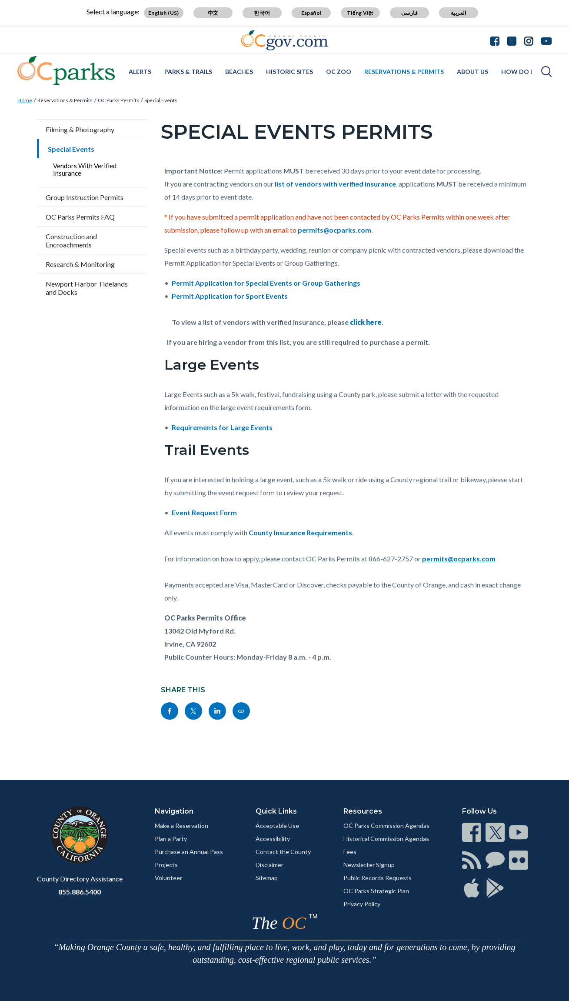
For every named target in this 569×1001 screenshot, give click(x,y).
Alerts (140, 71)
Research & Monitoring (80, 264)
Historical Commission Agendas (386, 838)
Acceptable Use (277, 825)
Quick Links (276, 811)
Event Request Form (204, 512)
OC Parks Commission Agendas (386, 825)
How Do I (516, 71)
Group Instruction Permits (84, 197)
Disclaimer (269, 864)
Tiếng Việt (360, 13)
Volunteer (168, 877)
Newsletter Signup (369, 864)
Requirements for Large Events (222, 427)
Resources (362, 811)
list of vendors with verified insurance (335, 184)
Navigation (174, 811)
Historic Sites (289, 71)
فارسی (409, 13)
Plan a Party (171, 838)
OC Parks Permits (118, 100)
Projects (166, 864)
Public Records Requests (377, 877)
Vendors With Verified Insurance (84, 169)
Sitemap (267, 877)
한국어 (262, 13)
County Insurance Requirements (300, 532)
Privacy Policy (361, 904)
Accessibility (273, 838)
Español (311, 13)
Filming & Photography (80, 129)
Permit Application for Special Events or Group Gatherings (267, 283)
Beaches (239, 71)
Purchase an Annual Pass (189, 851)
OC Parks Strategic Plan (376, 890)
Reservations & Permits (404, 71)
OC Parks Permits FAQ (80, 217)
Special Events (160, 100)
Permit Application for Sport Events (230, 296)
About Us (472, 71)
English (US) (163, 13)
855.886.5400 (79, 892)
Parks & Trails (188, 71)
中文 (213, 13)
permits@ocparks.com (334, 230)
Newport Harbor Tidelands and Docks (87, 288)
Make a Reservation (181, 825)
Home (24, 100)
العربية (458, 13)
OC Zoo (338, 71)
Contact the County (283, 851)
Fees (349, 851)
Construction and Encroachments (71, 240)
